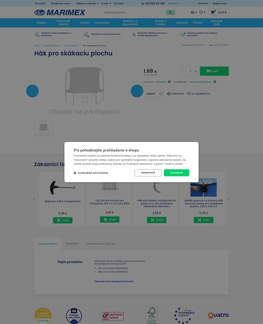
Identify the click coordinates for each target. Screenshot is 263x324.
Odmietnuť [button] (146, 172)
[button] (91, 173)
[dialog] (131, 162)
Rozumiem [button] (176, 172)
